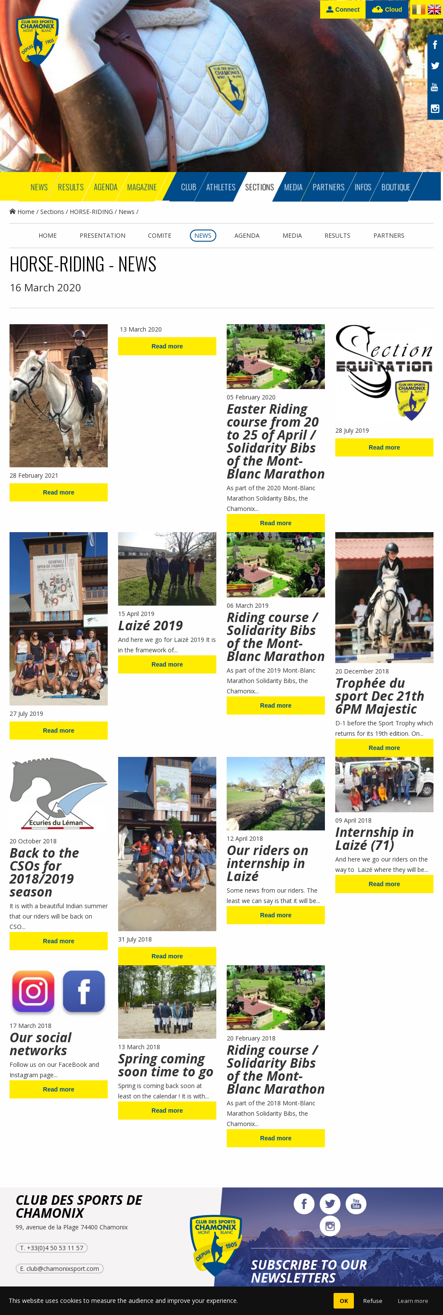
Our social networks (40, 1043)
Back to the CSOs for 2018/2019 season (44, 872)
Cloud (387, 10)
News (127, 211)
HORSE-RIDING (91, 211)
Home (22, 211)
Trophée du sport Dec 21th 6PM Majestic (379, 696)
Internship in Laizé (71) (374, 838)
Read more (58, 492)
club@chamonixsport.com (62, 1268)
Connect (343, 9)
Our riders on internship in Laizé (267, 863)
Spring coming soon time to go (166, 1065)
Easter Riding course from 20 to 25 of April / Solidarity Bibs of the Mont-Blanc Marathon (276, 441)
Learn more (413, 1301)
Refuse (372, 1301)
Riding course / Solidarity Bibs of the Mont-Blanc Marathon (276, 636)
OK (344, 1301)
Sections (52, 211)
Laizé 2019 (150, 625)
